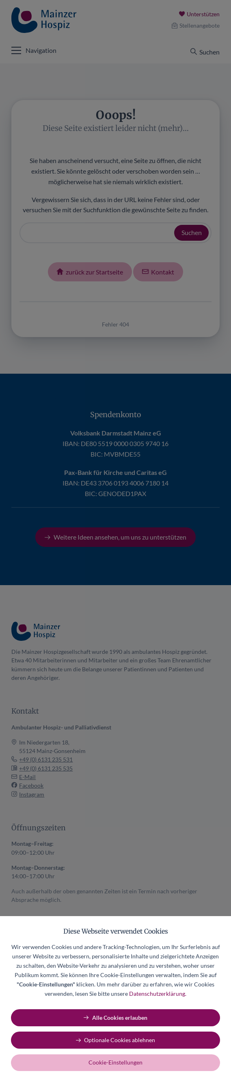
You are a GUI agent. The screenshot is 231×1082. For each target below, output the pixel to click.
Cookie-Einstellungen (115, 1062)
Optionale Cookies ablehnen (119, 1039)
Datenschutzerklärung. (157, 993)
